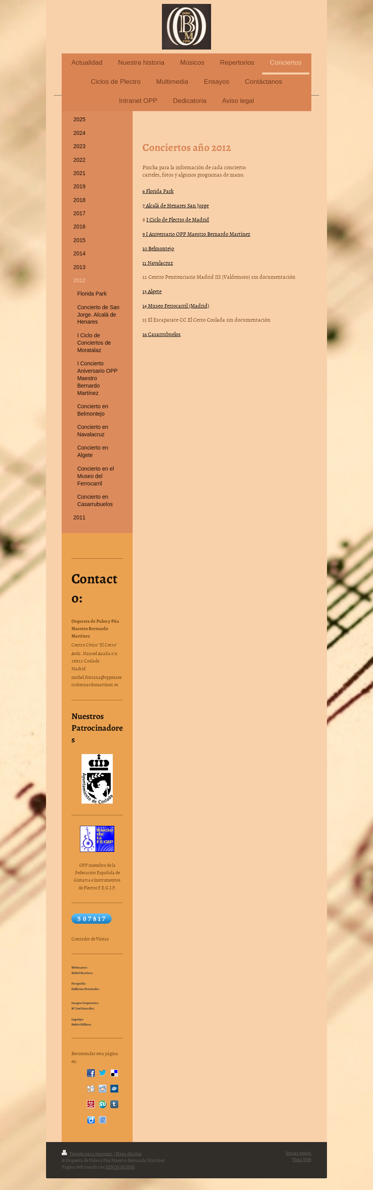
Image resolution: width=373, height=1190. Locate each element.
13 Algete (152, 291)
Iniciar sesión (298, 1152)
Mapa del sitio (128, 1153)
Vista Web (301, 1159)
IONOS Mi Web (120, 1167)
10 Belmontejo (158, 248)
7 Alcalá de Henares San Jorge (175, 205)
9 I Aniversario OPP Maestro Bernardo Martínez (196, 234)
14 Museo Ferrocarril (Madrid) (175, 305)
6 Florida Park (158, 191)
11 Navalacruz (157, 263)
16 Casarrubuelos (161, 334)
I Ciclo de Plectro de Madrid (177, 219)
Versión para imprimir (87, 1153)
